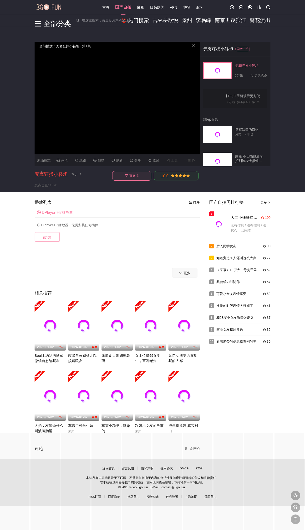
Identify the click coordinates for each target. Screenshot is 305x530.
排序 (194, 202)
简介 (77, 174)
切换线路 (259, 75)
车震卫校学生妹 (80, 426)
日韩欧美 (157, 7)
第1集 (47, 237)
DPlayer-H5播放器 (55, 212)
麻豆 (140, 7)
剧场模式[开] (44, 162)
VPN (173, 7)
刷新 (117, 160)
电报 (186, 7)
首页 (105, 7)
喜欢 (132, 176)
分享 (135, 160)
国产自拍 (123, 7)
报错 (98, 160)
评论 (62, 160)
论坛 (199, 7)
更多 (265, 202)
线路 (80, 160)
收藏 (153, 160)
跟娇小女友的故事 (149, 426)
